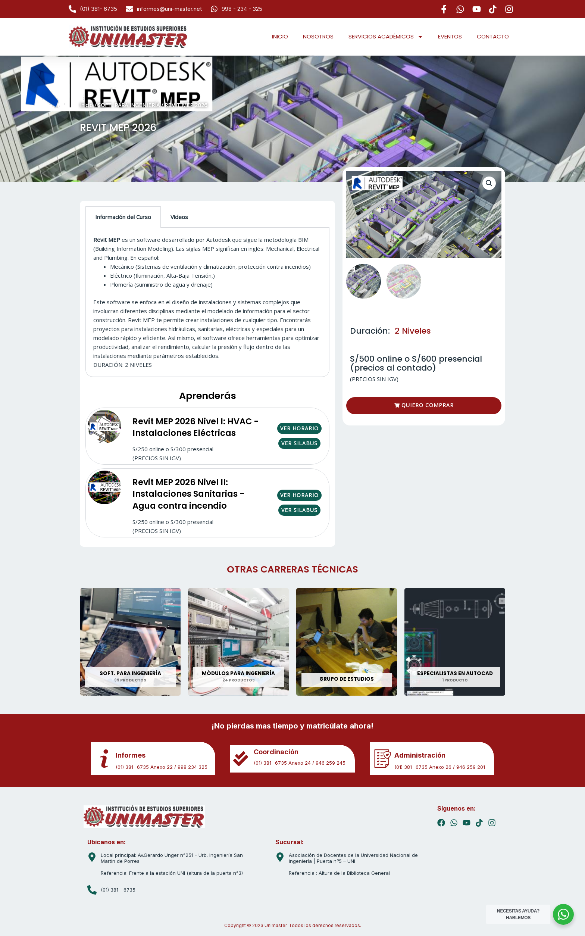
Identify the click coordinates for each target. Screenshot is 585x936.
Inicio (86, 105)
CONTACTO (493, 36)
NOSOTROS (318, 36)
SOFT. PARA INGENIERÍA (129, 105)
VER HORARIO (299, 428)
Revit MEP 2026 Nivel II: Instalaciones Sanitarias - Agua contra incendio (188, 494)
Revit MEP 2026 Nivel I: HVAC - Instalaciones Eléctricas (195, 427)
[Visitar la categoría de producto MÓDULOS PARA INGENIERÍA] (238, 642)
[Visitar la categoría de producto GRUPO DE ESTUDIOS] (346, 642)
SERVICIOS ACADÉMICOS (385, 36)
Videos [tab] (179, 217)
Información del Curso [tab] (123, 217)
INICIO (280, 36)
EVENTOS (450, 36)
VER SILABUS (299, 443)
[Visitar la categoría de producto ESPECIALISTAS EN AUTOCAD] (454, 642)
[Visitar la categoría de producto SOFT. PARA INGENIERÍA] (130, 642)
